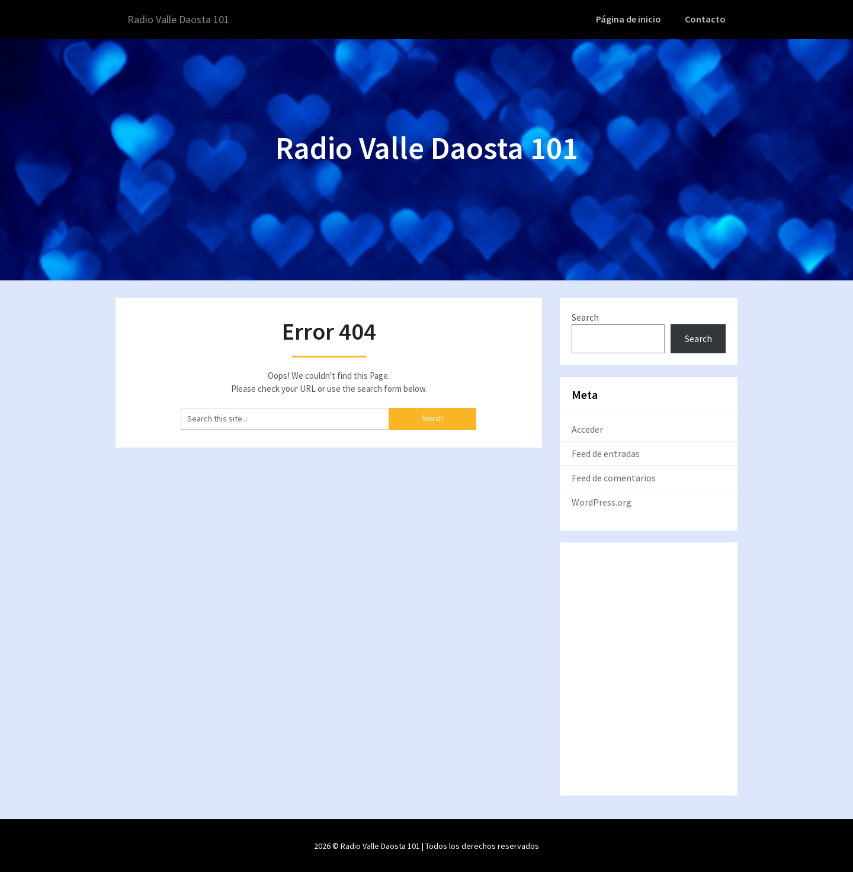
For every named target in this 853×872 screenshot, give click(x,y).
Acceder (587, 429)
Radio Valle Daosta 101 (184, 19)
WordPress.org (601, 501)
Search (585, 316)
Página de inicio (632, 19)
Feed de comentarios (614, 477)
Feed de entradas (606, 453)
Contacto (706, 19)
